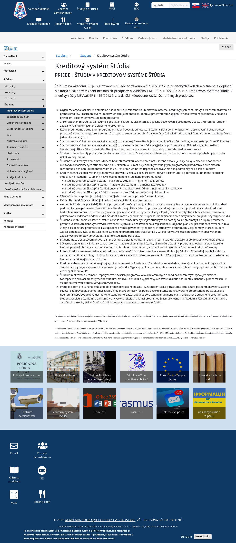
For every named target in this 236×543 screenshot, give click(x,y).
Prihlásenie (221, 38)
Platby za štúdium (17, 140)
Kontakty (10, 92)
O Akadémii (25, 56)
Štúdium (127, 38)
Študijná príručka (16, 177)
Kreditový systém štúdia (20, 110)
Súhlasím (186, 536)
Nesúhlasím (202, 536)
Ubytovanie (13, 153)
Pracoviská (110, 38)
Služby (205, 38)
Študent (25, 105)
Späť (226, 50)
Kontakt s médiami (14, 226)
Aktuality (10, 86)
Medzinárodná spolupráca (179, 38)
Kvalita (93, 38)
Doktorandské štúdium (26, 129)
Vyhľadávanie (179, 5)
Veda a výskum (147, 38)
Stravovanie (13, 159)
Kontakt (8, 220)
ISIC (9, 134)
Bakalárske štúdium (26, 117)
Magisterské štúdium (26, 123)
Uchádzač (25, 99)
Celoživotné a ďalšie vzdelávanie (25, 189)
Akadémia (77, 38)
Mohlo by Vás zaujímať (19, 171)
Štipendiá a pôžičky (26, 147)
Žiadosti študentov (17, 165)
